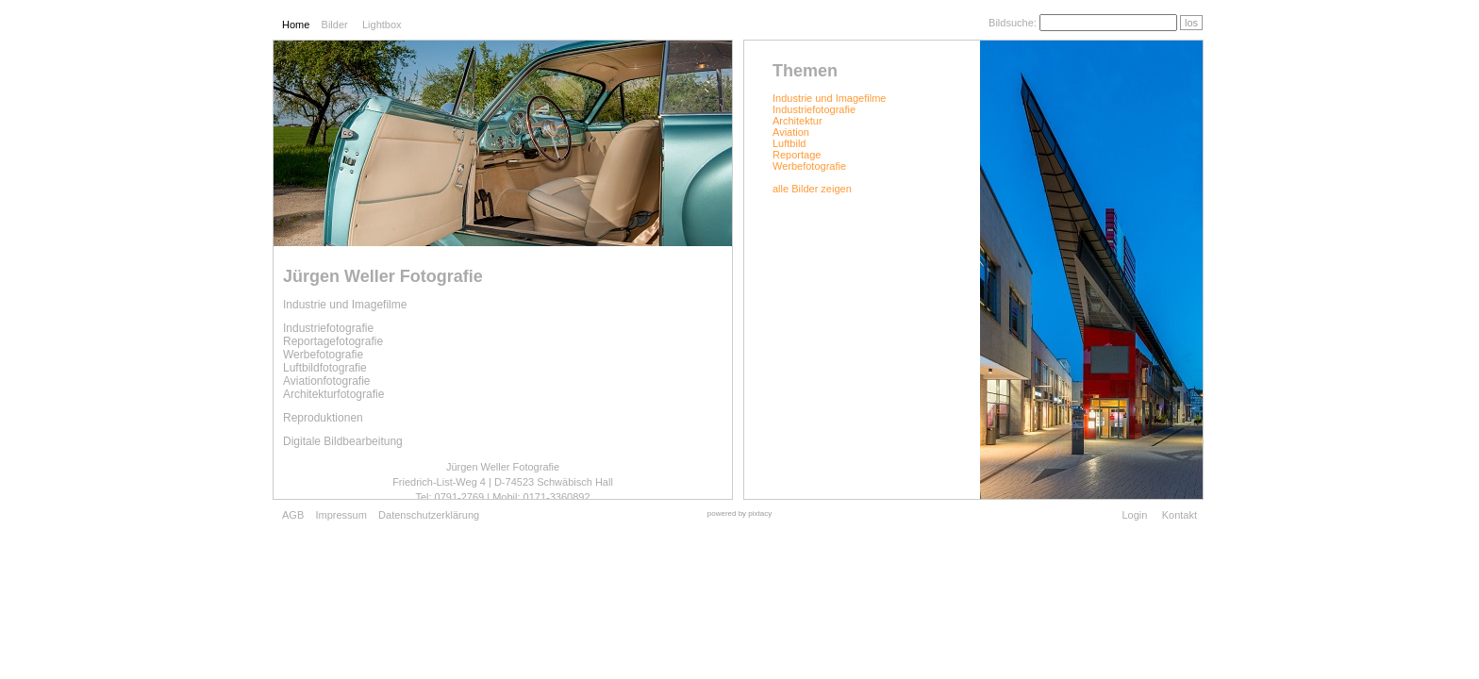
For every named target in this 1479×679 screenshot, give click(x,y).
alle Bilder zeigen (812, 188)
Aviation (791, 132)
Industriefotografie (814, 109)
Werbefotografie (809, 166)
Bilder (335, 24)
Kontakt (1179, 515)
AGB (293, 515)
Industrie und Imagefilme (829, 98)
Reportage (797, 154)
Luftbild (789, 143)
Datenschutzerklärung (428, 515)
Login (1134, 515)
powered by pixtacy (739, 513)
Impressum (340, 515)
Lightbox (382, 24)
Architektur (798, 120)
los (1191, 22)
